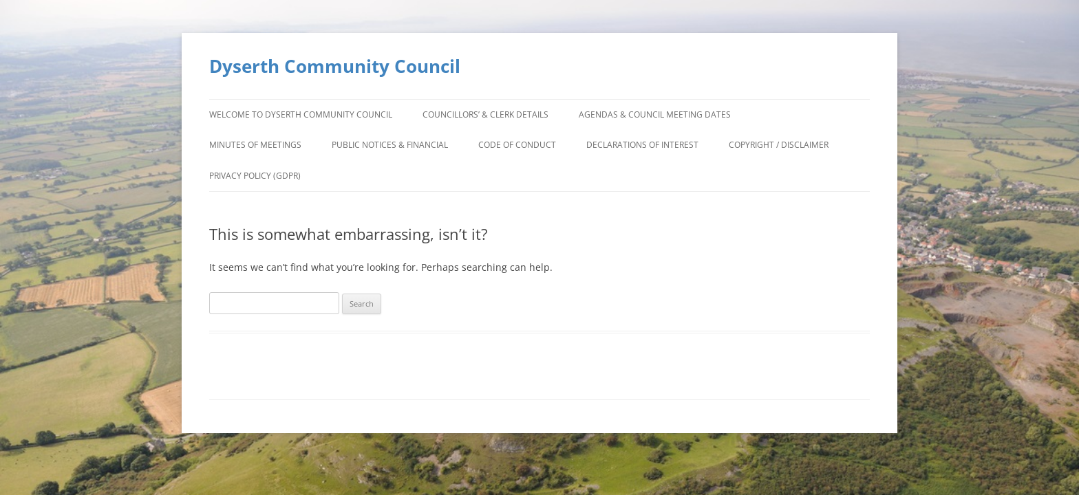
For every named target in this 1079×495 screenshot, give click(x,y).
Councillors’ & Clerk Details (485, 114)
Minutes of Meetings (255, 145)
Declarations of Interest (642, 145)
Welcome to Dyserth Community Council (300, 114)
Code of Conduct (517, 145)
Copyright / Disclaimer (779, 145)
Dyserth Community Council (334, 66)
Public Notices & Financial (390, 145)
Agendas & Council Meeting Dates (655, 114)
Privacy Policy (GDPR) (255, 176)
